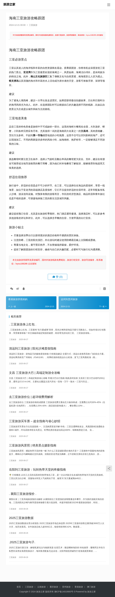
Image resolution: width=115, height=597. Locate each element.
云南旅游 (41, 587)
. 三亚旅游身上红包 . (22, 324)
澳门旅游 (91, 587)
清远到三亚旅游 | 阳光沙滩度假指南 (32, 350)
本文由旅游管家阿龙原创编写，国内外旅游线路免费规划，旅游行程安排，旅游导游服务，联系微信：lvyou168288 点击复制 (57, 262)
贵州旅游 (66, 587)
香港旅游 (79, 587)
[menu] (109, 4)
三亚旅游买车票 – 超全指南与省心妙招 (34, 426)
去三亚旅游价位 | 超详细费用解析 (31, 400)
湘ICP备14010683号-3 (64, 591)
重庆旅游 (54, 587)
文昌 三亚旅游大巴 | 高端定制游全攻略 (34, 375)
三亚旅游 (33, 25)
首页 (19, 587)
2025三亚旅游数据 (21, 527)
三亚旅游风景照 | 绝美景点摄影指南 (32, 451)
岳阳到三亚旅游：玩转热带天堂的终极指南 (37, 476)
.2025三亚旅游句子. (22, 552)
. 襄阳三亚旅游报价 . (22, 502)
